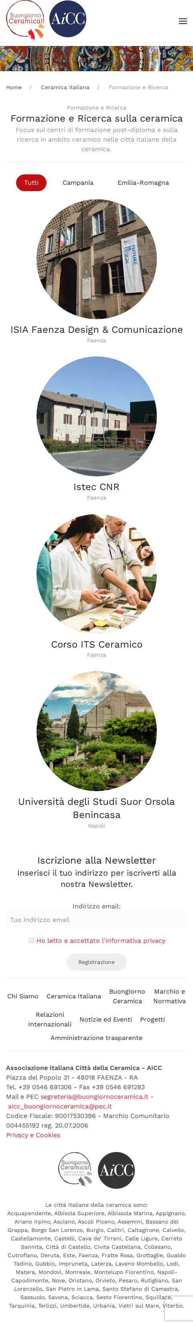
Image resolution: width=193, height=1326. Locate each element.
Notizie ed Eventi (105, 1019)
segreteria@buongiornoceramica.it (94, 1096)
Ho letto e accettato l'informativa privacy (101, 940)
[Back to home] (46, 21)
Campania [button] (78, 182)
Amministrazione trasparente (96, 1038)
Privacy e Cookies (33, 1135)
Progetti (152, 1019)
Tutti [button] (31, 182)
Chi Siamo (23, 996)
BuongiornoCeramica (127, 996)
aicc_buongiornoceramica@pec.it (60, 1106)
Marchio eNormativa (169, 996)
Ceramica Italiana (74, 996)
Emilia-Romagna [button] (143, 182)
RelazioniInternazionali (49, 1019)
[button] (183, 21)
